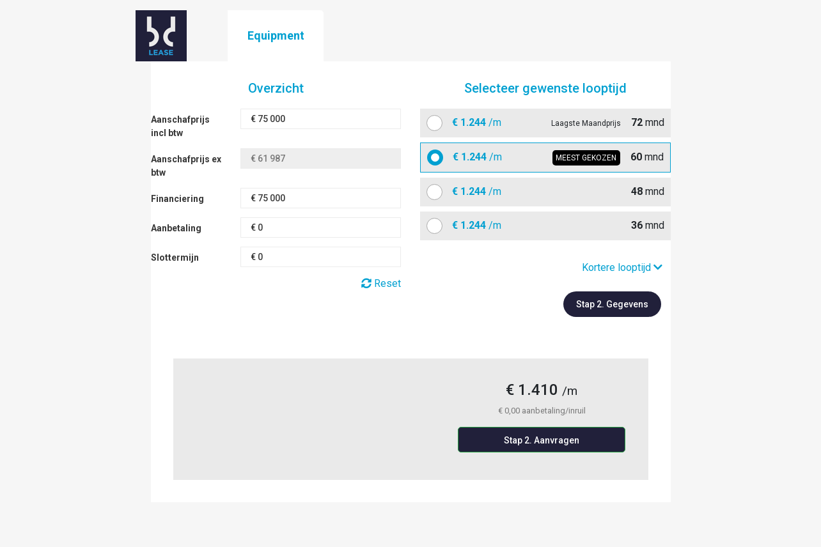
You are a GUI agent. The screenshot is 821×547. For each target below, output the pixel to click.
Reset (381, 283)
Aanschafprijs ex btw (186, 166)
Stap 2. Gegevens (612, 304)
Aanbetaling (176, 228)
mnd (553, 122)
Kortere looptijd (622, 267)
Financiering (177, 199)
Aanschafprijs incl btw (180, 126)
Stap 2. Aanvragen (541, 440)
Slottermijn (175, 257)
